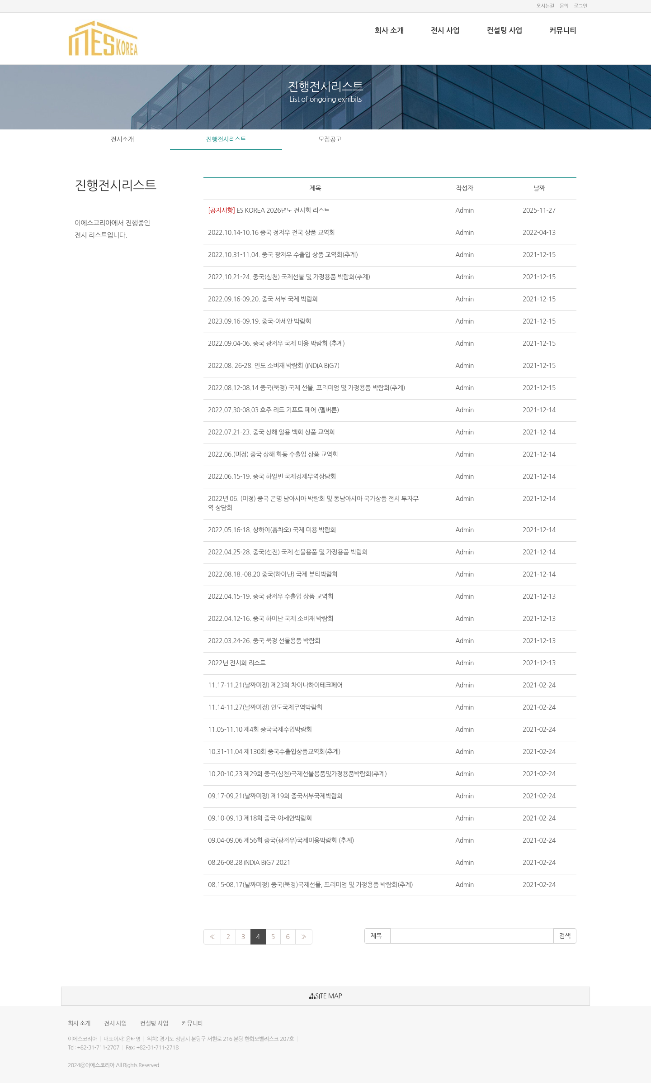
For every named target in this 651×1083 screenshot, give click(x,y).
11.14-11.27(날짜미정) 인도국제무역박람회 (265, 707)
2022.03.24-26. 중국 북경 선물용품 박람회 (264, 641)
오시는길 (545, 6)
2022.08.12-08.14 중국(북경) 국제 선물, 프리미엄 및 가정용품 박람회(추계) (306, 388)
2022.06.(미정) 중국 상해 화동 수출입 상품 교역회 (273, 454)
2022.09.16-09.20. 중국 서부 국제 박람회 (263, 299)
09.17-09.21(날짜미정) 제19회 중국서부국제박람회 (275, 796)
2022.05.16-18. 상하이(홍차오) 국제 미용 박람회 (272, 530)
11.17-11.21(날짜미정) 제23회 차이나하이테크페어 (275, 685)
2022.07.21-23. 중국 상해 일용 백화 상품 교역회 (271, 432)
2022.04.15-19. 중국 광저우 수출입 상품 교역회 (270, 596)
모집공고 (329, 139)
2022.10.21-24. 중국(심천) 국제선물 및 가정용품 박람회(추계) (289, 277)
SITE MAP (325, 996)
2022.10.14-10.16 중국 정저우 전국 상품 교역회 (271, 232)
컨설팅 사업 (505, 30)
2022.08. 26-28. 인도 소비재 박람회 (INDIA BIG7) (274, 366)
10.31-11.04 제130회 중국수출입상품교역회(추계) (274, 752)
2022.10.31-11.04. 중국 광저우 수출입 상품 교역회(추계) (283, 255)
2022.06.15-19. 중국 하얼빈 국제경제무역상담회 (272, 476)
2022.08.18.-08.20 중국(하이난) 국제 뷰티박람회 (273, 574)
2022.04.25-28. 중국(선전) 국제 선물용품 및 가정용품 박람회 (288, 552)
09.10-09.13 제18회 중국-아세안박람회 (260, 818)
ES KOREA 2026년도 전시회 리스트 (269, 210)
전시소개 (122, 139)
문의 (564, 6)
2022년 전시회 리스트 (236, 663)
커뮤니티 (562, 30)
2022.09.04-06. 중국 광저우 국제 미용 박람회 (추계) (276, 343)
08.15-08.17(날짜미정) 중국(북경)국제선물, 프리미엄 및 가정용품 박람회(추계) (310, 885)
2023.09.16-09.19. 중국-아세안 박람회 (259, 321)
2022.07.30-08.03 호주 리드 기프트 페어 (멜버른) (273, 410)
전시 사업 (445, 30)
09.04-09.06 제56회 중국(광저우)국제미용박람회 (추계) (281, 840)
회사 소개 (389, 30)
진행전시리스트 (226, 139)
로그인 (580, 6)
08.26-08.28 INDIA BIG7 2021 (249, 862)
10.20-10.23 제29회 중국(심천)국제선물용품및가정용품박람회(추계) (297, 774)
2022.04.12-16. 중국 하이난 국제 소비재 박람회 (270, 618)
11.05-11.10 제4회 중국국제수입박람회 (260, 729)
